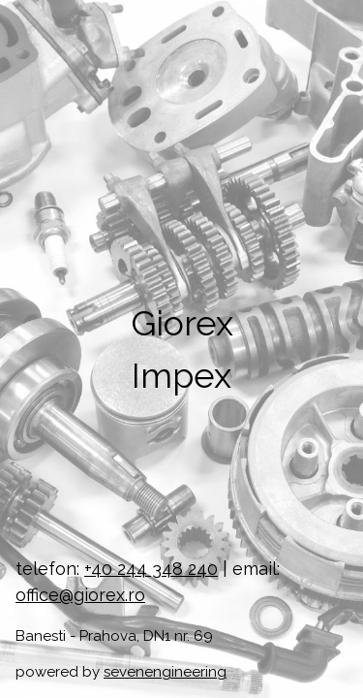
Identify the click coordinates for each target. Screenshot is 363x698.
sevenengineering (165, 672)
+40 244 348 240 (151, 568)
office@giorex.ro (80, 595)
